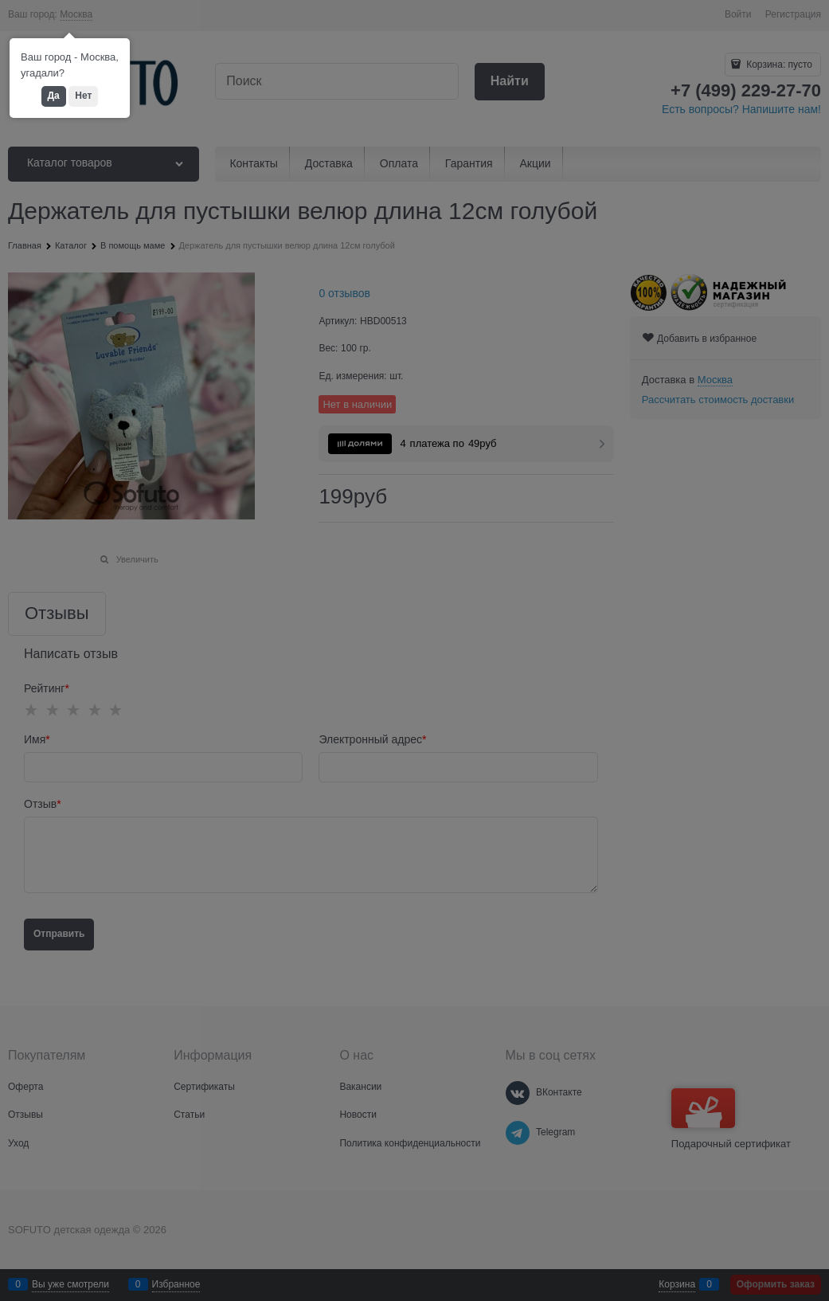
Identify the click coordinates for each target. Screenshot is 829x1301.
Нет (83, 95)
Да (54, 95)
